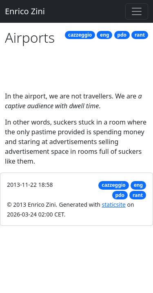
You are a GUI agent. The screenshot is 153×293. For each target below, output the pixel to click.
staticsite (114, 204)
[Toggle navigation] (136, 11)
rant (140, 34)
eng (104, 34)
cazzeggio (80, 34)
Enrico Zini (25, 11)
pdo (121, 34)
